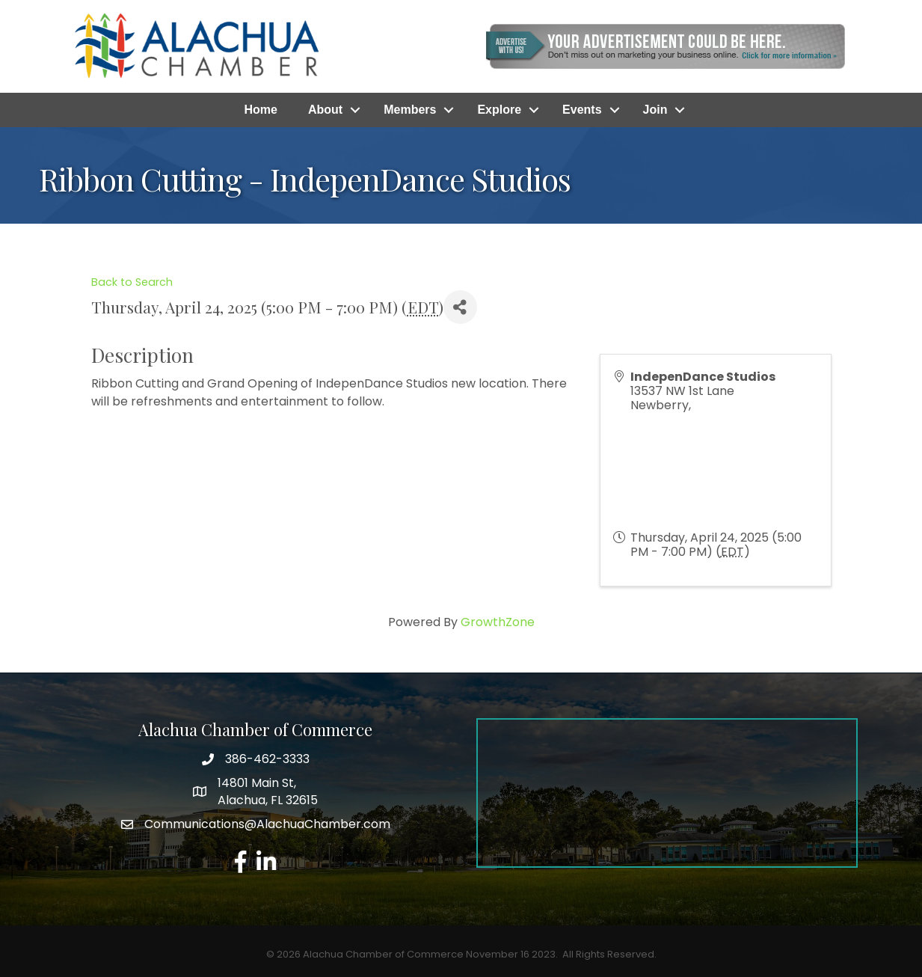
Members (410, 109)
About (325, 109)
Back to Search (132, 282)
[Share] (460, 307)
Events (581, 109)
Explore (499, 109)
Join (655, 109)
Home (261, 109)
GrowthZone (498, 622)
